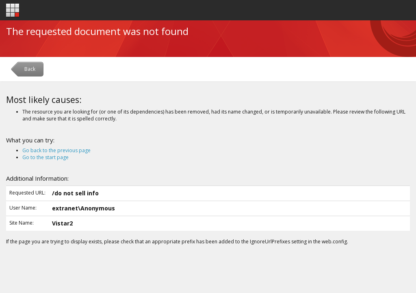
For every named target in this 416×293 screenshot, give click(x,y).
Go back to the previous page (56, 150)
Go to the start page (45, 157)
